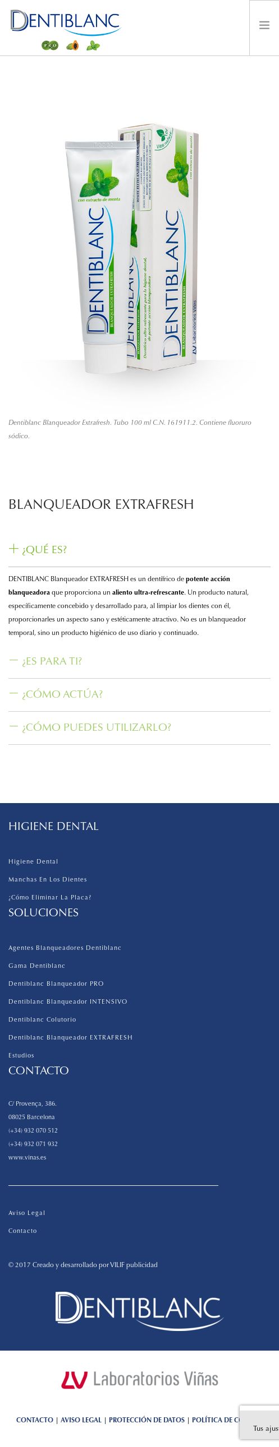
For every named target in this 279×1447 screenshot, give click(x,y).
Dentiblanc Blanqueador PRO (56, 984)
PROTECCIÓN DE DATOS (147, 1420)
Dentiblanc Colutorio (42, 1020)
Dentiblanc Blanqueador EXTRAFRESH (70, 1038)
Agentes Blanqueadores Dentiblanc (65, 948)
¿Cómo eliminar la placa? (50, 898)
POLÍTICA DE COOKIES (227, 1420)
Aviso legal (26, 1214)
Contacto (22, 1231)
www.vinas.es (27, 1158)
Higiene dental (33, 862)
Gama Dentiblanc (37, 966)
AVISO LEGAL (81, 1420)
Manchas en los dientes (47, 880)
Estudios (21, 1056)
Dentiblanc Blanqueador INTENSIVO (67, 1002)
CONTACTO (34, 1420)
